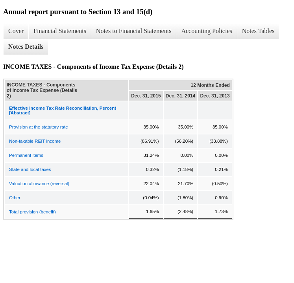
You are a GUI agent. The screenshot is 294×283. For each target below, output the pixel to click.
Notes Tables (258, 31)
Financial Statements (59, 31)
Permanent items (26, 155)
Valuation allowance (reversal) (39, 183)
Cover (16, 31)
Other (14, 197)
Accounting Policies (206, 31)
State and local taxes (30, 169)
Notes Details (25, 46)
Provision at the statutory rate (38, 127)
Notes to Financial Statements (134, 31)
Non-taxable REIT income (35, 141)
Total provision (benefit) (32, 211)
